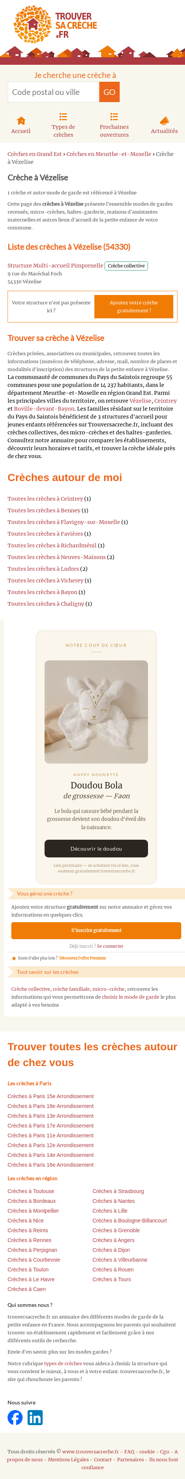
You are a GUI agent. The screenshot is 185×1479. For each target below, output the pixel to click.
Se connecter (110, 946)
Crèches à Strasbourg (118, 1191)
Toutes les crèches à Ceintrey (45, 498)
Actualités (164, 124)
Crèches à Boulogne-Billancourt (129, 1221)
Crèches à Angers (113, 1240)
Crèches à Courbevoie (34, 1260)
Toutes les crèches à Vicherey (45, 580)
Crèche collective (30, 989)
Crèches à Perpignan (32, 1250)
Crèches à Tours (111, 1279)
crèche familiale (71, 989)
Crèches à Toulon (28, 1270)
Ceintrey (165, 400)
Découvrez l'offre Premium (82, 958)
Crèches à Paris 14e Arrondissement (51, 1155)
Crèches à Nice (26, 1221)
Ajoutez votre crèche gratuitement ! (134, 306)
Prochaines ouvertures (114, 124)
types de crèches (63, 1363)
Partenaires (130, 1459)
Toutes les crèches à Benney (44, 510)
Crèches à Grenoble (116, 1230)
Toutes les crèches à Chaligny (46, 603)
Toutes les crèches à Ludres (43, 568)
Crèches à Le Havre (31, 1279)
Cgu (164, 1452)
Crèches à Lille (110, 1211)
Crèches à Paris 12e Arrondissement (51, 1145)
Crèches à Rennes (29, 1240)
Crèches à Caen (27, 1289)
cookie (147, 1452)
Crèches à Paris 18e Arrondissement (51, 1106)
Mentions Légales (68, 1459)
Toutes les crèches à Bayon (42, 592)
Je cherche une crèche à (75, 74)
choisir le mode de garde (130, 997)
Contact (103, 1459)
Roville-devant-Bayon (44, 408)
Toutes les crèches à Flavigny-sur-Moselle (64, 522)
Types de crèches (63, 124)
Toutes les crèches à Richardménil (52, 545)
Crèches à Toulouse (31, 1191)
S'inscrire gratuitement (96, 930)
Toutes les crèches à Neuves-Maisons (57, 557)
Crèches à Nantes (113, 1201)
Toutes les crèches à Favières (45, 533)
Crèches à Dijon (111, 1250)
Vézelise (140, 400)
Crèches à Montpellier (33, 1211)
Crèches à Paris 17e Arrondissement (51, 1126)
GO (109, 91)
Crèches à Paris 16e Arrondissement (51, 1165)
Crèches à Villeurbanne (119, 1260)
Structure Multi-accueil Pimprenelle (55, 265)
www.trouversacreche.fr (90, 1452)
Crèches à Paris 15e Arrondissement (51, 1096)
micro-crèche (108, 989)
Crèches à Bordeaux (32, 1201)
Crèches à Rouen (113, 1270)
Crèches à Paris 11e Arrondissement (51, 1135)
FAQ (129, 1452)
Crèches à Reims (28, 1230)
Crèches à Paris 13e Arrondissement (51, 1116)
